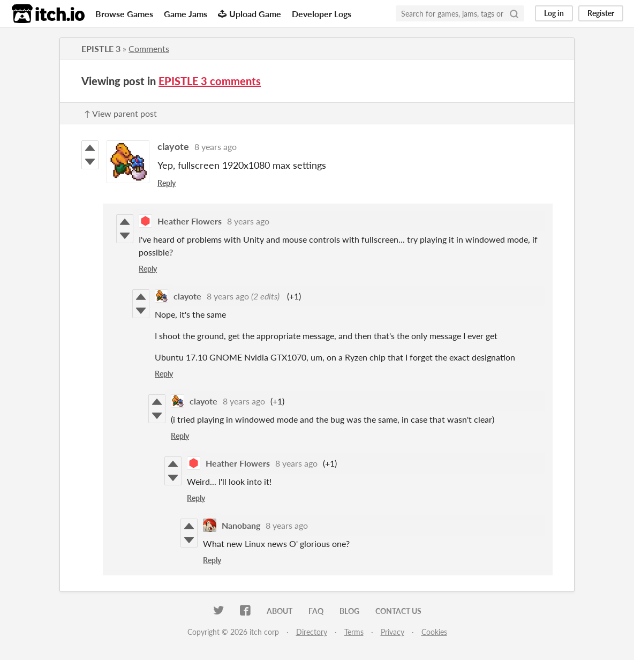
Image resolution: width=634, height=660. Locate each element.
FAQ (315, 611)
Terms (354, 631)
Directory (311, 631)
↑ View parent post (120, 113)
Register (600, 13)
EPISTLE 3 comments (210, 80)
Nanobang (241, 525)
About (279, 611)
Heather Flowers (189, 221)
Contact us (398, 611)
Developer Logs (321, 14)
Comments (149, 48)
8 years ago (215, 146)
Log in (554, 13)
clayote (173, 146)
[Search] (514, 13)
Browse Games (124, 14)
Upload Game (249, 14)
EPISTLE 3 (100, 48)
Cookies (434, 631)
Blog (349, 611)
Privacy (392, 631)
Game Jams (185, 14)
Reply (166, 183)
